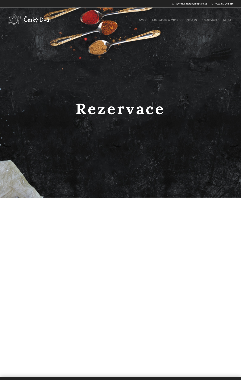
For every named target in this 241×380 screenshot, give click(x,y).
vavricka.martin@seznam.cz (191, 3)
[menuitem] (141, 19)
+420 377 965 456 (224, 3)
